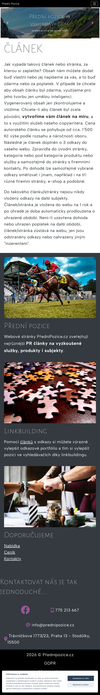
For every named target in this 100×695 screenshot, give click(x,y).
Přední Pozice (10, 3)
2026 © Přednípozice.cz (50, 654)
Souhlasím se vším (81, 678)
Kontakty (12, 558)
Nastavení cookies (81, 685)
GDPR (50, 663)
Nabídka (12, 545)
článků (26, 441)
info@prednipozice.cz (50, 624)
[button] (7, 23)
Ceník (9, 552)
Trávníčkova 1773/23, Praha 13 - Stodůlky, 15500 (47, 639)
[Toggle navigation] (94, 3)
